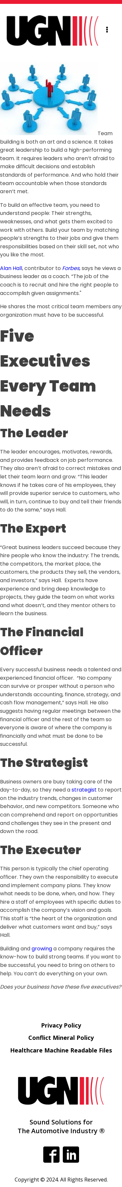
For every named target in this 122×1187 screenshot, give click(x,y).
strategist (84, 789)
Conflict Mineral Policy (61, 1037)
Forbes (70, 268)
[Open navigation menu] (107, 31)
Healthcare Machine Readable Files (61, 1050)
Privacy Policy (61, 1025)
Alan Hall (11, 268)
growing (42, 948)
